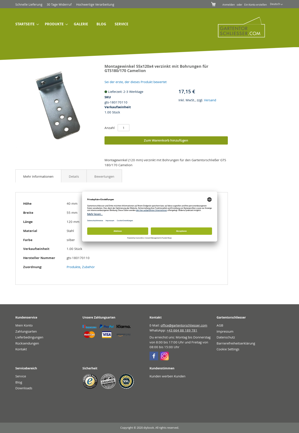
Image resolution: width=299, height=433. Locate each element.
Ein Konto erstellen (255, 4)
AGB (220, 325)
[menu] (108, 24)
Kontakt (21, 349)
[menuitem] (26, 24)
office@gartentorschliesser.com (184, 325)
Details (74, 176)
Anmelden (228, 4)
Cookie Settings (228, 349)
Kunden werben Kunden (167, 376)
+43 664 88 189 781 (182, 330)
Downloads (23, 388)
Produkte (73, 267)
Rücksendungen (27, 343)
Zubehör (88, 267)
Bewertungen (104, 176)
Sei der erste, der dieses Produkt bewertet (135, 82)
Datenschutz (226, 337)
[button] (276, 4)
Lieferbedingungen (29, 337)
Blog (18, 382)
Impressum (225, 331)
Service (20, 376)
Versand (210, 100)
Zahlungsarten (26, 331)
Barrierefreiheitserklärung (236, 343)
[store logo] (238, 27)
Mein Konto (24, 325)
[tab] (38, 175)
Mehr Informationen (38, 176)
